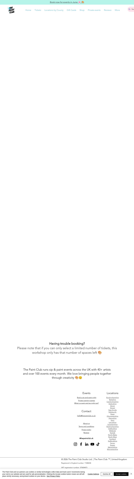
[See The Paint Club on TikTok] (98, 444)
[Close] (131, 474)
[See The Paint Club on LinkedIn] (86, 444)
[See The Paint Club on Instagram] (75, 444)
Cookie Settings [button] (93, 474)
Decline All (106, 474)
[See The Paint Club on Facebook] (81, 444)
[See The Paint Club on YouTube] (92, 444)
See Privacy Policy (53, 476)
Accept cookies (121, 474)
